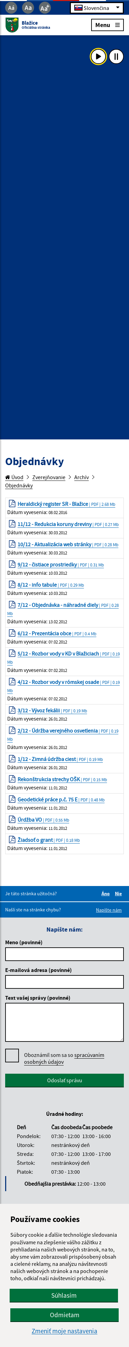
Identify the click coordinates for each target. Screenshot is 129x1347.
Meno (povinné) (24, 942)
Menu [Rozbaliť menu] (107, 24)
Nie (119, 893)
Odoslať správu (64, 1080)
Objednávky (19, 485)
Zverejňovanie (48, 477)
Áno (106, 893)
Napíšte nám (109, 910)
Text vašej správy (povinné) (38, 997)
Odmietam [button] (64, 1315)
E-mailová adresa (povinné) (38, 969)
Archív (81, 477)
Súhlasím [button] (64, 1295)
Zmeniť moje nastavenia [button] (64, 1331)
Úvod (14, 477)
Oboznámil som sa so (64, 1058)
